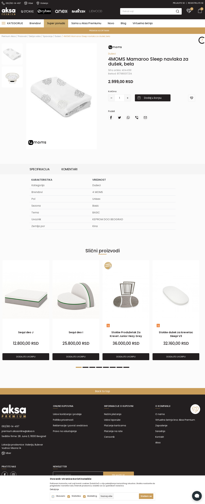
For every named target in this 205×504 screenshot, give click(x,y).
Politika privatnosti (63, 419)
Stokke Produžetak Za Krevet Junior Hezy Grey (126, 334)
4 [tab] (99, 367)
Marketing (92, 496)
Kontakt (159, 436)
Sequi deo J (26, 332)
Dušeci (58, 36)
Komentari (69, 169)
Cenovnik (109, 436)
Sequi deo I (76, 332)
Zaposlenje (161, 425)
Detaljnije (54, 489)
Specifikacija (40, 169)
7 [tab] (119, 367)
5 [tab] (106, 367)
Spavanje (47, 36)
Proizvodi (22, 36)
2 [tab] (85, 367)
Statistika (76, 496)
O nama (160, 414)
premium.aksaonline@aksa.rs (18, 431)
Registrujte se (195, 3)
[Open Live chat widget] (197, 496)
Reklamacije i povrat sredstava (70, 425)
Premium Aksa (9, 36)
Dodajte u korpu (25, 356)
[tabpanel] (25, 310)
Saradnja (160, 431)
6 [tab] (113, 367)
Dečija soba (35, 36)
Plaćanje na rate (113, 431)
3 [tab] (92, 367)
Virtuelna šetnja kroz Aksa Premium (175, 419)
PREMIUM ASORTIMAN (102, 30)
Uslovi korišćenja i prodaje (67, 414)
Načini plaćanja (112, 414)
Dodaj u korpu (152, 98)
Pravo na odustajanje (65, 431)
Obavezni (60, 496)
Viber (8, 453)
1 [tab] (79, 367)
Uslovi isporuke (112, 419)
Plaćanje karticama (115, 425)
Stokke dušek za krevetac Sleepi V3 (176, 334)
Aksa (157, 442)
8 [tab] (126, 367)
